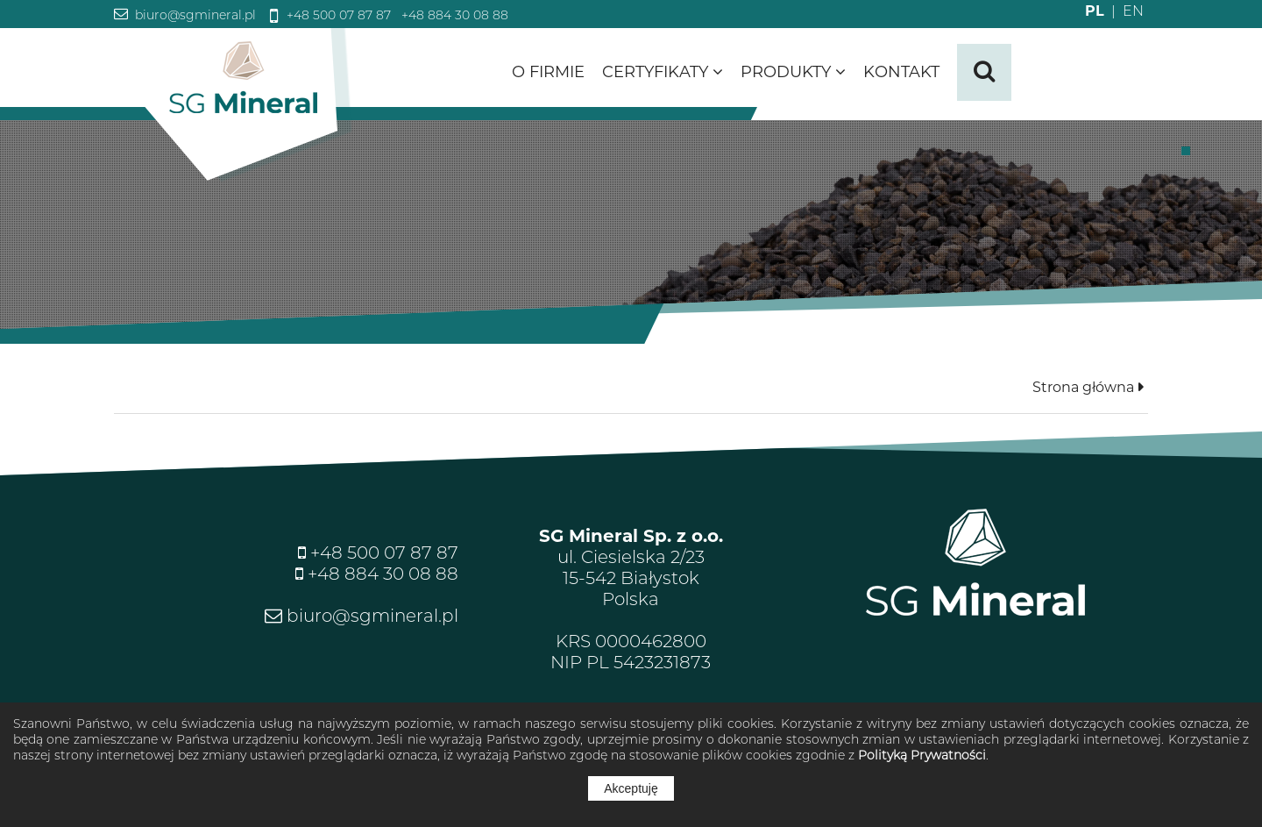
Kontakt (901, 72)
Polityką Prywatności (922, 755)
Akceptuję (630, 788)
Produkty (793, 72)
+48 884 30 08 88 (453, 15)
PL (1094, 11)
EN (1124, 11)
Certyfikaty (662, 72)
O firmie (548, 72)
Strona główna (1083, 387)
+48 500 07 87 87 (337, 15)
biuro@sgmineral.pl (193, 15)
